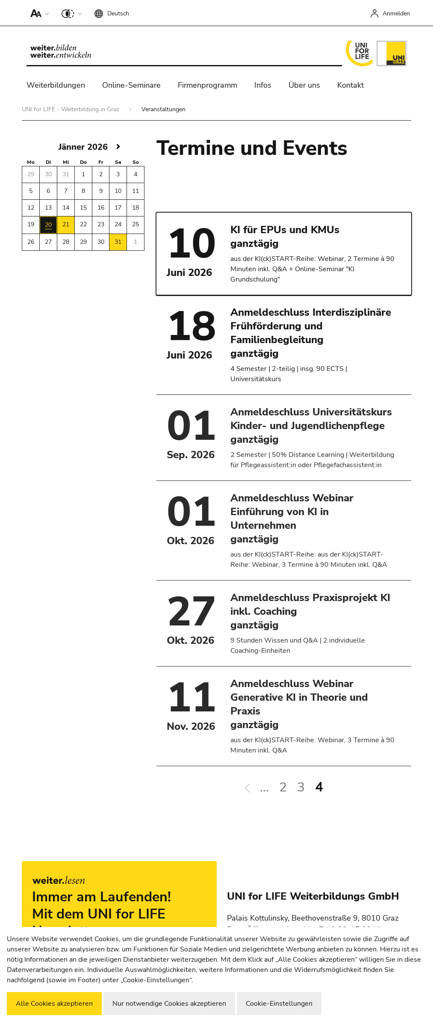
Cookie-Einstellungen (279, 1003)
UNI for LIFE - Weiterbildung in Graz (71, 109)
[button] (37, 13)
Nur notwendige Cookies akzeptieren (169, 1003)
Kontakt (350, 85)
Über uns (304, 85)
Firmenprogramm (207, 85)
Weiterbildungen (56, 85)
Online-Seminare (131, 85)
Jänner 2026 (83, 147)
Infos (262, 85)
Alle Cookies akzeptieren (54, 1003)
